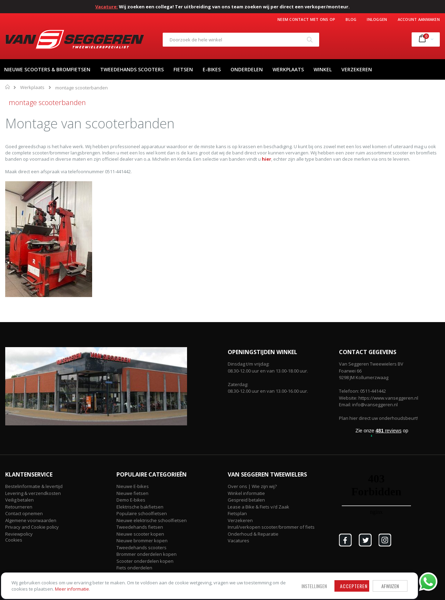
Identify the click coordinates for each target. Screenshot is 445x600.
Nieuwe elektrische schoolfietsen (151, 520)
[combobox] (241, 40)
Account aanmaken (419, 19)
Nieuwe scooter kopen (140, 534)
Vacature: (106, 6)
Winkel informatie (246, 493)
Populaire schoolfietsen (141, 513)
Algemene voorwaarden (30, 520)
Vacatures (238, 540)
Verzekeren (240, 520)
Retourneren (18, 507)
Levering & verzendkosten (33, 493)
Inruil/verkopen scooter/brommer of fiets (271, 527)
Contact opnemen (24, 513)
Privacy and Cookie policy (32, 527)
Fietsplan (237, 513)
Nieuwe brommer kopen (142, 540)
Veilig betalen (19, 500)
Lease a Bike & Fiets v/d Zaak (258, 507)
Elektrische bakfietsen (139, 507)
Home (7, 87)
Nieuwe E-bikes (132, 486)
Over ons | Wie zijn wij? (252, 486)
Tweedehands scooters (141, 547)
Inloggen (377, 19)
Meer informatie (55, 583)
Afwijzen (222, 573)
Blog (351, 19)
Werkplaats (32, 87)
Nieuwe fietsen (132, 493)
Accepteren (186, 573)
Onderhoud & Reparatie (253, 534)
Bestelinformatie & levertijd (34, 486)
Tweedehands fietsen (139, 527)
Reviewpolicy (19, 534)
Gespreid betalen (246, 500)
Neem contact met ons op (306, 19)
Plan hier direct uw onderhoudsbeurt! (378, 418)
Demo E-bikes (130, 500)
